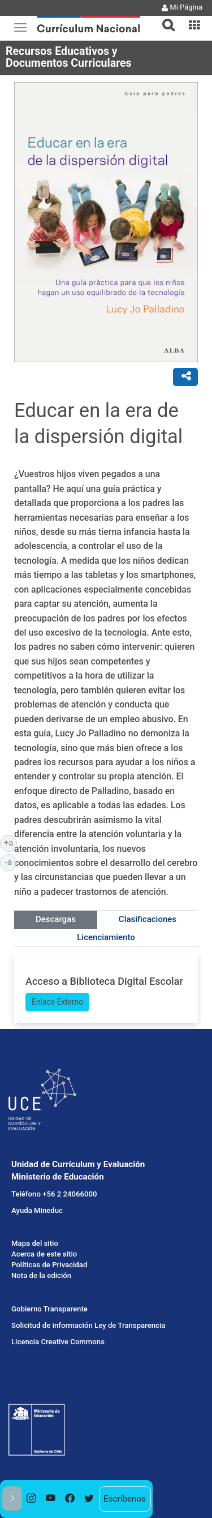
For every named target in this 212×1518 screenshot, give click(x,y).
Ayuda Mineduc (37, 1210)
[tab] (164, 18)
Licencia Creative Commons (58, 1341)
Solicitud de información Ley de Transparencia (88, 1325)
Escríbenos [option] (124, 1499)
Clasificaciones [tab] (147, 919)
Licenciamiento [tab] (106, 937)
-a (11, 861)
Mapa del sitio (34, 1243)
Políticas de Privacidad (49, 1264)
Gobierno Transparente (49, 1309)
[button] (164, 18)
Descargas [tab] (56, 919)
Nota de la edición (41, 1275)
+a (10, 842)
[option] (31, 1499)
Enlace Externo (57, 1001)
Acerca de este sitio (44, 1254)
